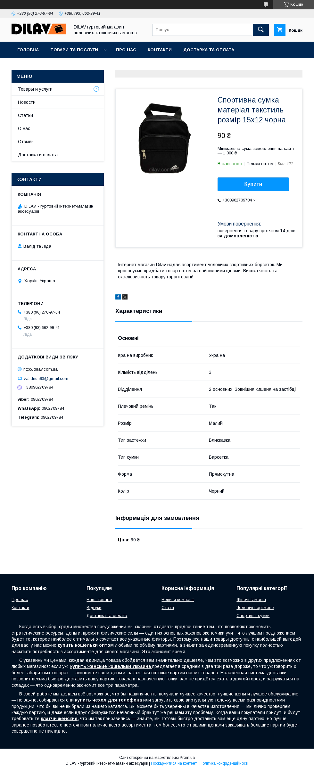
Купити (253, 184)
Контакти (160, 49)
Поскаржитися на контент (174, 763)
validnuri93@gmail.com (46, 378)
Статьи (25, 115)
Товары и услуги (35, 89)
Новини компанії (177, 599)
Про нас (126, 49)
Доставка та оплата (208, 49)
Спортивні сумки (252, 615)
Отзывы (26, 141)
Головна (28, 49)
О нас (24, 128)
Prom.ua (187, 757)
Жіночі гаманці (251, 599)
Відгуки (94, 607)
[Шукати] (261, 30)
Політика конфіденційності (224, 763)
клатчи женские (59, 718)
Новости (27, 102)
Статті (167, 607)
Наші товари (99, 599)
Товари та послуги (74, 49)
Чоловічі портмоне (255, 607)
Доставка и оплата (38, 154)
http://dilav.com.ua (40, 369)
